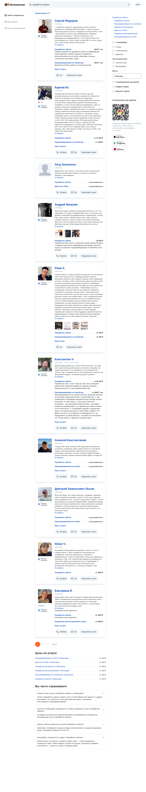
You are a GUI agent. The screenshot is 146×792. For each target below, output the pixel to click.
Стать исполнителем (15, 28)
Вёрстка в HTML (61, 186)
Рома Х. (60, 268)
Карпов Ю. (62, 87)
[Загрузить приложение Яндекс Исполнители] (126, 112)
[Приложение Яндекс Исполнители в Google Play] (119, 143)
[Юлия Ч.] (45, 549)
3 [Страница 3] (47, 644)
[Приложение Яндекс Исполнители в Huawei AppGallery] (119, 149)
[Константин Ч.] (45, 365)
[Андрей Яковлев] (45, 210)
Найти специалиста (14, 15)
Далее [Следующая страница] (54, 644)
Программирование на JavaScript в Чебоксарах (54, 675)
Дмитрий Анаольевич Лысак (74, 488)
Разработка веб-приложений (125, 33)
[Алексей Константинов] (45, 445)
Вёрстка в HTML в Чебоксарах (47, 662)
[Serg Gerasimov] (45, 170)
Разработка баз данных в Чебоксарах (50, 666)
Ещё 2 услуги (60, 146)
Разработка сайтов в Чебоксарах (48, 679)
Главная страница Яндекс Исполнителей (15, 4)
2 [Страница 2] (42, 644)
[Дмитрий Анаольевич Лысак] (45, 494)
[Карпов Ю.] (45, 93)
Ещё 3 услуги (60, 69)
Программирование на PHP (125, 37)
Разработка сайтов (63, 49)
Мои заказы (11, 22)
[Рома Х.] (45, 273)
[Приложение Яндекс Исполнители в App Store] (119, 136)
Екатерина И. (64, 590)
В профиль (59, 45)
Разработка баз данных (123, 27)
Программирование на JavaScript (69, 63)
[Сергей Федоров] (45, 26)
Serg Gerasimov (65, 164)
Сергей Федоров (66, 20)
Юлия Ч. (60, 543)
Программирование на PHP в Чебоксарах (52, 658)
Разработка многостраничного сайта (70, 621)
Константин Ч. (64, 359)
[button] (59, 75)
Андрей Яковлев (66, 204)
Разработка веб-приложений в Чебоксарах (52, 671)
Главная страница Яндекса (6, 4)
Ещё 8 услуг (60, 341)
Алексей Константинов (70, 440)
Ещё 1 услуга (60, 626)
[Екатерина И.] (45, 596)
